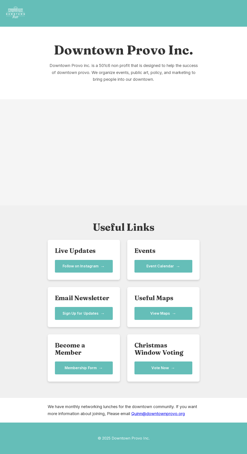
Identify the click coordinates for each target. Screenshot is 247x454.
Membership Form (84, 368)
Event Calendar (163, 266)
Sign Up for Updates (84, 313)
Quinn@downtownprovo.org (158, 413)
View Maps (163, 313)
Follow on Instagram (84, 266)
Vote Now (163, 368)
